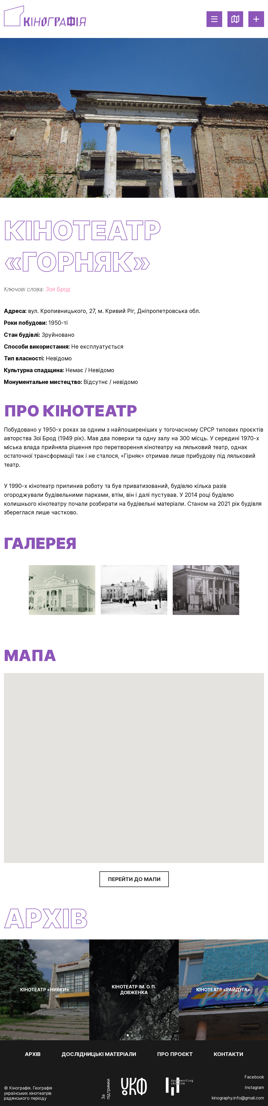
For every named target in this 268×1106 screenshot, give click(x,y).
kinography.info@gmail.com (238, 1098)
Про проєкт (175, 1054)
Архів (33, 1054)
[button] (134, 764)
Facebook (254, 1077)
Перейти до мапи (134, 879)
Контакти (228, 1054)
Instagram (254, 1087)
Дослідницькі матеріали (99, 1054)
